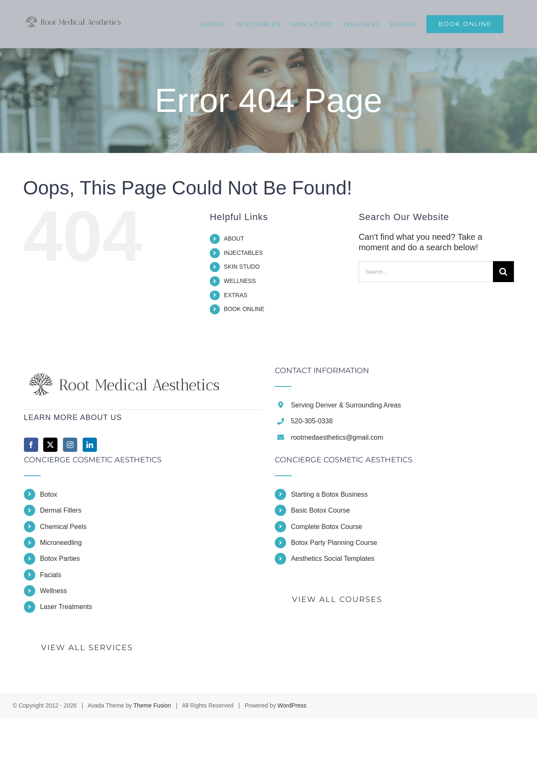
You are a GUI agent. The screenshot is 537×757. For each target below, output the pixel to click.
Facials (50, 574)
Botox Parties (60, 558)
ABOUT (234, 238)
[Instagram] (70, 445)
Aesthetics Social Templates (332, 558)
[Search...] (426, 271)
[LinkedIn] (90, 445)
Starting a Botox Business (329, 494)
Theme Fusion (152, 705)
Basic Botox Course (320, 510)
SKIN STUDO (242, 266)
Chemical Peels (63, 526)
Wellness (53, 590)
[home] (126, 371)
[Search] (503, 271)
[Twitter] (50, 445)
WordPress (291, 705)
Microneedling (61, 542)
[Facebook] (31, 445)
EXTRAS (236, 295)
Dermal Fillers (60, 510)
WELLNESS (240, 280)
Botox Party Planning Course (334, 542)
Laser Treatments (66, 606)
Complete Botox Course (326, 526)
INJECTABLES (243, 252)
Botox (48, 494)
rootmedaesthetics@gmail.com (337, 437)
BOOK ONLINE (244, 309)
